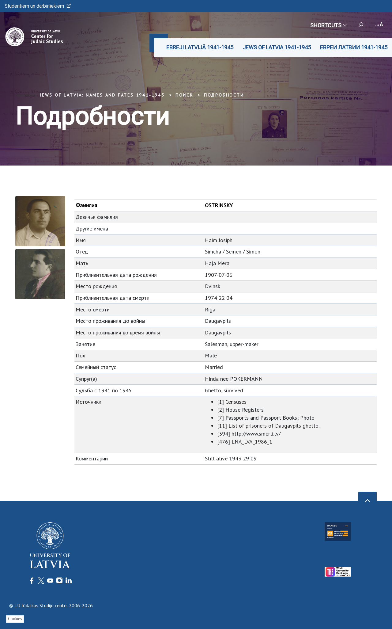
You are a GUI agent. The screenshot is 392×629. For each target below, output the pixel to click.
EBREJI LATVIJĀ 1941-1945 (199, 47)
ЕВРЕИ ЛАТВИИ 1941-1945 (353, 47)
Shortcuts (328, 25)
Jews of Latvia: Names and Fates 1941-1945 (102, 95)
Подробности (224, 95)
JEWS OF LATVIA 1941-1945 (277, 47)
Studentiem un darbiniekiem (38, 6)
